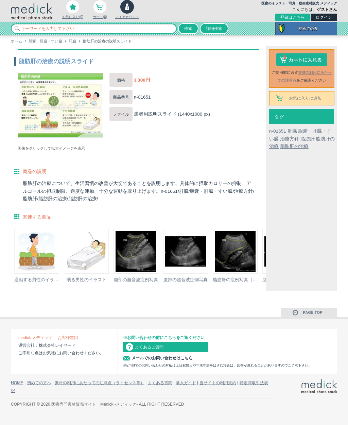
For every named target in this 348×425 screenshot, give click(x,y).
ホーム (16, 41)
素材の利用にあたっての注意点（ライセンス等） (99, 382)
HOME (17, 382)
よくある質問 (160, 382)
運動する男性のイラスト (38, 279)
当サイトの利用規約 (217, 382)
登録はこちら (292, 17)
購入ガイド (186, 382)
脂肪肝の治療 (294, 146)
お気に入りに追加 (305, 98)
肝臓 (72, 41)
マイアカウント (127, 17)
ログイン (324, 17)
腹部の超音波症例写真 (136, 279)
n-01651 (277, 131)
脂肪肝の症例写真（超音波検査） (246, 279)
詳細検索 (214, 28)
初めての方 (308, 29)
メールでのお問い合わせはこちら (162, 358)
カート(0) (100, 17)
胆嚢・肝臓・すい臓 (45, 41)
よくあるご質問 (149, 347)
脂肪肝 (307, 138)
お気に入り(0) (72, 17)
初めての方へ (39, 382)
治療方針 (289, 138)
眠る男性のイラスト (86, 279)
